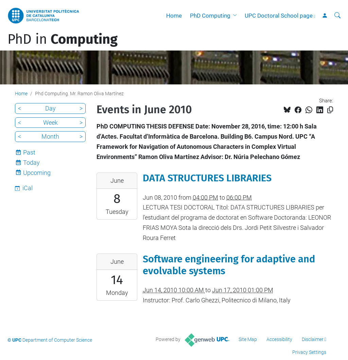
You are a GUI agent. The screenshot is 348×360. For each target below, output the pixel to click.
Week (50, 122)
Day (50, 108)
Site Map (248, 339)
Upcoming (37, 172)
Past (29, 152)
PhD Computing (210, 15)
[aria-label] (337, 16)
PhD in (62, 39)
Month (50, 136)
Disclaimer (313, 339)
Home (174, 15)
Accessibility (279, 339)
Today (31, 162)
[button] (236, 15)
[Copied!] (330, 110)
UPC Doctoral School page (279, 15)
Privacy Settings (309, 352)
